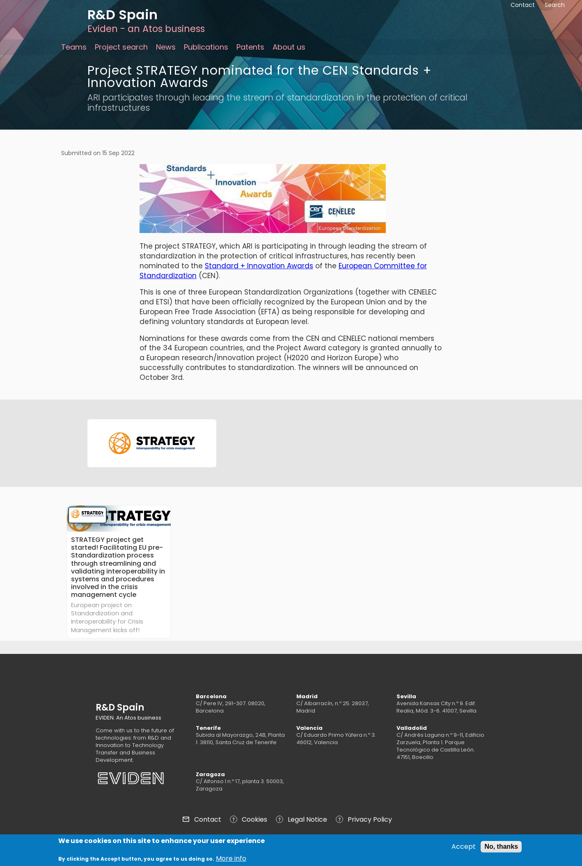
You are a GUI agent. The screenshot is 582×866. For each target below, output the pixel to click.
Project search (121, 47)
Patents (250, 47)
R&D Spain (122, 14)
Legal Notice (307, 819)
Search (555, 5)
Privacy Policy (370, 819)
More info (231, 860)
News (166, 47)
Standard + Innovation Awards (259, 266)
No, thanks (501, 847)
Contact (207, 819)
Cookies (254, 819)
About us (289, 47)
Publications (206, 47)
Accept (463, 848)
